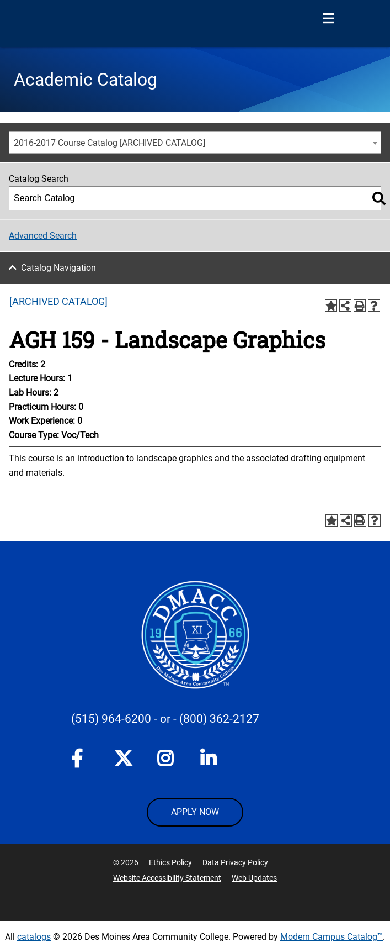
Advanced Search (43, 235)
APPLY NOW (195, 812)
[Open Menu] (328, 19)
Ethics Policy (170, 862)
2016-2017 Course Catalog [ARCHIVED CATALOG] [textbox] (109, 143)
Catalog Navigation (58, 267)
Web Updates (254, 877)
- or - (165, 718)
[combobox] (195, 142)
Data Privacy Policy (235, 862)
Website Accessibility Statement (167, 877)
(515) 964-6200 (111, 718)
